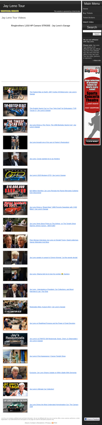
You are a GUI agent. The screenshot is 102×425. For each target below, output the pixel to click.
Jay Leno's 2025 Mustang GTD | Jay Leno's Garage (48, 175)
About (27, 423)
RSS (55, 423)
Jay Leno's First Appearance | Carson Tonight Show (48, 356)
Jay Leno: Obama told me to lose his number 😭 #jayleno (50, 274)
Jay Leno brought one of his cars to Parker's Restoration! (49, 142)
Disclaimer (40, 423)
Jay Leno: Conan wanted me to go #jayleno (45, 159)
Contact (32, 423)
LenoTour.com (5, 418)
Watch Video (88, 22)
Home (85, 9)
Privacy (48, 423)
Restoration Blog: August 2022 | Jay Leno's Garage (47, 307)
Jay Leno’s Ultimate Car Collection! (42, 389)
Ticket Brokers (89, 18)
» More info (97, 60)
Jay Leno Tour (14, 6)
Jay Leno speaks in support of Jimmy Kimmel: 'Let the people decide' (54, 257)
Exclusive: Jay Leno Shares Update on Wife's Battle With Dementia (53, 373)
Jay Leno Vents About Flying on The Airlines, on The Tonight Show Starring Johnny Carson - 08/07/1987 (53, 225)
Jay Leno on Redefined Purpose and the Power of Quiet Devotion (52, 323)
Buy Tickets (88, 13)
